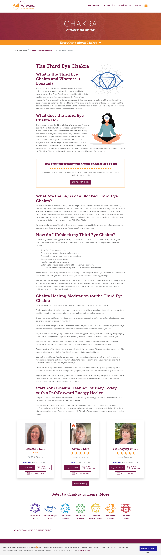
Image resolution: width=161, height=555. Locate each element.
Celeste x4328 (35, 449)
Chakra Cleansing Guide (41, 50)
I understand (148, 548)
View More (80, 483)
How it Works (124, 5)
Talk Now (27, 467)
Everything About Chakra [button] (79, 42)
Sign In (138, 5)
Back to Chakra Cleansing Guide (33, 530)
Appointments (35, 473)
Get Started (93, 5)
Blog (21, 50)
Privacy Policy (84, 550)
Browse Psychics (80, 182)
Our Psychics (109, 5)
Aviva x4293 (80, 449)
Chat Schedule (43, 467)
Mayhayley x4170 (125, 449)
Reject (148, 552)
